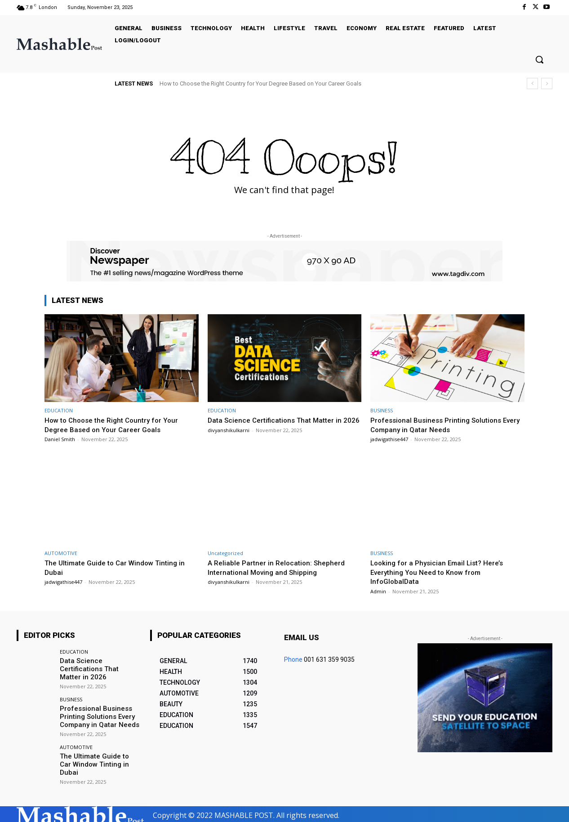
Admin (378, 591)
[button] (539, 59)
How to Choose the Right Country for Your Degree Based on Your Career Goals (260, 83)
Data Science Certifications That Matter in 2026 (99, 664)
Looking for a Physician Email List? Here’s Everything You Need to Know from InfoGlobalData (441, 572)
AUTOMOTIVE (60, 553)
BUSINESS (381, 410)
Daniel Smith (59, 439)
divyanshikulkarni (228, 439)
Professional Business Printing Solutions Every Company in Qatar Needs (440, 425)
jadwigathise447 (389, 439)
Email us (301, 637)
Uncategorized (225, 553)
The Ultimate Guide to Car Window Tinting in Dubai (97, 757)
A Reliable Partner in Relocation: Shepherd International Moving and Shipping (280, 567)
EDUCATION (58, 410)
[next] (546, 83)
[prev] (532, 83)
